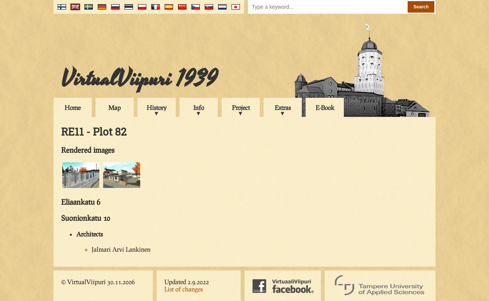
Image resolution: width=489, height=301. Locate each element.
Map (114, 107)
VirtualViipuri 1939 (139, 79)
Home (73, 107)
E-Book (325, 107)
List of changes (183, 289)
